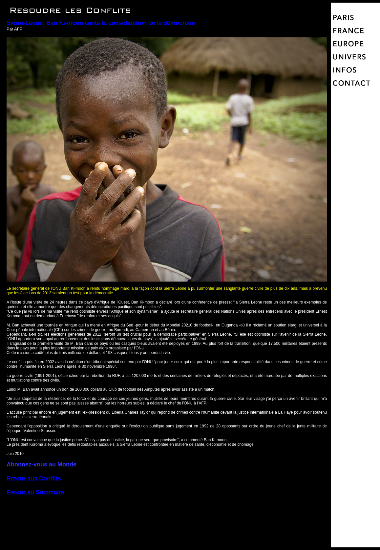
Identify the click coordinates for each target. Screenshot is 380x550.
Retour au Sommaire (35, 492)
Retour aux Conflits (34, 478)
